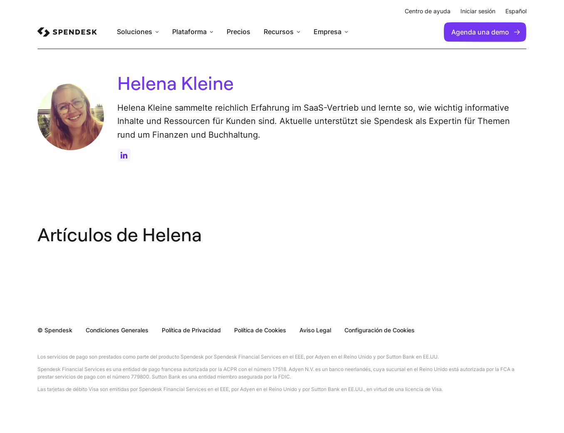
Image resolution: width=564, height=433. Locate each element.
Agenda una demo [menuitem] (485, 32)
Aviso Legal (315, 330)
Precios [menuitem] (238, 32)
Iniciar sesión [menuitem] (477, 11)
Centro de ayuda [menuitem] (427, 11)
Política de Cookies (260, 330)
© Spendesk (54, 330)
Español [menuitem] (516, 11)
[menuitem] (67, 32)
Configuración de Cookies (379, 330)
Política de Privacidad (191, 330)
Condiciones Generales (117, 330)
